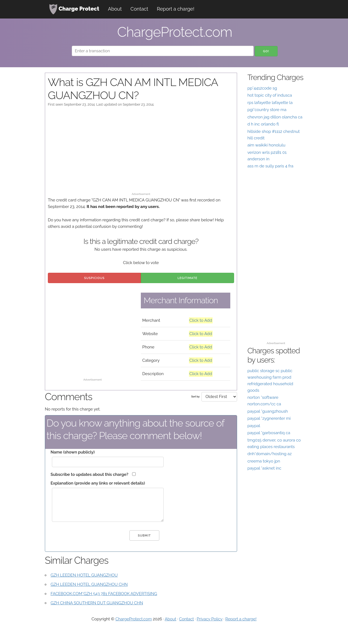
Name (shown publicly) (73, 452)
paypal (253, 425)
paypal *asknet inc (264, 468)
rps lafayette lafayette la (270, 102)
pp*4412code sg (262, 88)
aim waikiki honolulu (266, 145)
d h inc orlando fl (263, 124)
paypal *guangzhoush (267, 411)
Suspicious (94, 278)
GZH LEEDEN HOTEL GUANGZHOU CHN (89, 584)
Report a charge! (175, 9)
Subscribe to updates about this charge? (89, 474)
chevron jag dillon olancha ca (274, 117)
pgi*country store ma (267, 109)
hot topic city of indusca (269, 95)
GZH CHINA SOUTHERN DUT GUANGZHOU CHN (97, 603)
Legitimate (187, 278)
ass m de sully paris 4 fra (270, 166)
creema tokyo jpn (263, 461)
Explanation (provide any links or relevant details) (98, 483)
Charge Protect (74, 9)
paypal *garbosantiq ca (268, 432)
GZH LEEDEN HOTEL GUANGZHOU (84, 575)
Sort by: (195, 396)
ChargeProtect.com (133, 619)
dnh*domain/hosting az (269, 453)
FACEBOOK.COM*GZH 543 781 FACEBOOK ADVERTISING (104, 593)
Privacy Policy (210, 619)
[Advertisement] (141, 152)
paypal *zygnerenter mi (269, 418)
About (115, 9)
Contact (139, 9)
